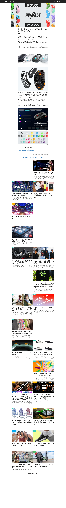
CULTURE (35, 160)
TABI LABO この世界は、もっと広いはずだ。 (33, 157)
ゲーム (34, 154)
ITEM (13, 181)
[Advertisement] (33, 493)
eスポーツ (42, 154)
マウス (39, 154)
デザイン (37, 154)
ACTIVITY (13, 382)
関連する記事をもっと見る (33, 473)
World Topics (46, 154)
